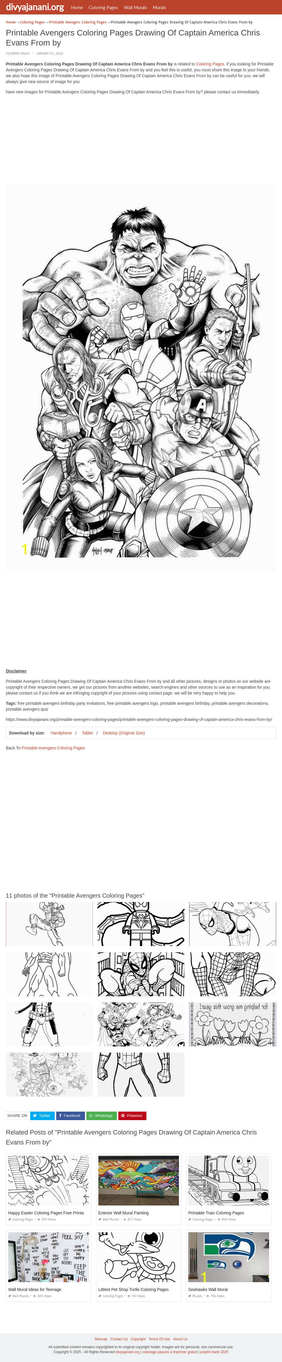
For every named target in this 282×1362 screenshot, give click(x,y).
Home (77, 7)
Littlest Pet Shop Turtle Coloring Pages (133, 1289)
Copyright (138, 1339)
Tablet (87, 733)
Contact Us (119, 1339)
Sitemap (101, 1339)
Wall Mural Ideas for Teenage (34, 1289)
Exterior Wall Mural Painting (123, 1213)
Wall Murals (135, 7)
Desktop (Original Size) (124, 733)
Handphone (61, 733)
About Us (180, 1339)
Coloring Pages (103, 7)
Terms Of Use (159, 1339)
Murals (159, 7)
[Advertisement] (141, 140)
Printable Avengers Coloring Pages (53, 748)
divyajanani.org (35, 6)
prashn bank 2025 (214, 1352)
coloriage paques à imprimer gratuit (169, 1352)
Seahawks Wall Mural (208, 1289)
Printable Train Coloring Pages (216, 1213)
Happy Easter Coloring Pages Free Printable (48, 1213)
